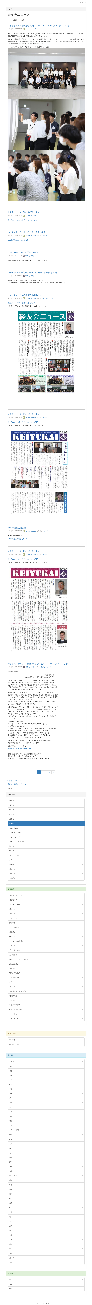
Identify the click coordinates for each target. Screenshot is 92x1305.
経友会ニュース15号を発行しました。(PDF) (23, 422)
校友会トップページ (14, 781)
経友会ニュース (48, 298)
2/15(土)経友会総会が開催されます (23, 252)
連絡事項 (45, 235)
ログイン (83, 3)
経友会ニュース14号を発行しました (24, 551)
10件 (23, 20)
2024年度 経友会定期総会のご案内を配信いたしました (32, 272)
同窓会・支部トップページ (16, 784)
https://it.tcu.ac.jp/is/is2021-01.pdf (19, 748)
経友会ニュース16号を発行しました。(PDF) (23, 303)
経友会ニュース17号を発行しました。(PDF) (23, 220)
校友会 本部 (28, 256)
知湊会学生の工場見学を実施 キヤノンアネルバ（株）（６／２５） (39, 26)
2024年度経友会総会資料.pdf (18, 240)
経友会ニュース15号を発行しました (24, 414)
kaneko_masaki (29, 29)
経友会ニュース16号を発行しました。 (25, 295)
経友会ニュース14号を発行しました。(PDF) (23, 559)
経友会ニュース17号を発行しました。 (25, 212)
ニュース (45, 531)
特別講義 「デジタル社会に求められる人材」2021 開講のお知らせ (38, 664)
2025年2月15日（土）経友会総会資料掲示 (27, 232)
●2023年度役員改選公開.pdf (17, 539)
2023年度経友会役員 (17, 528)
